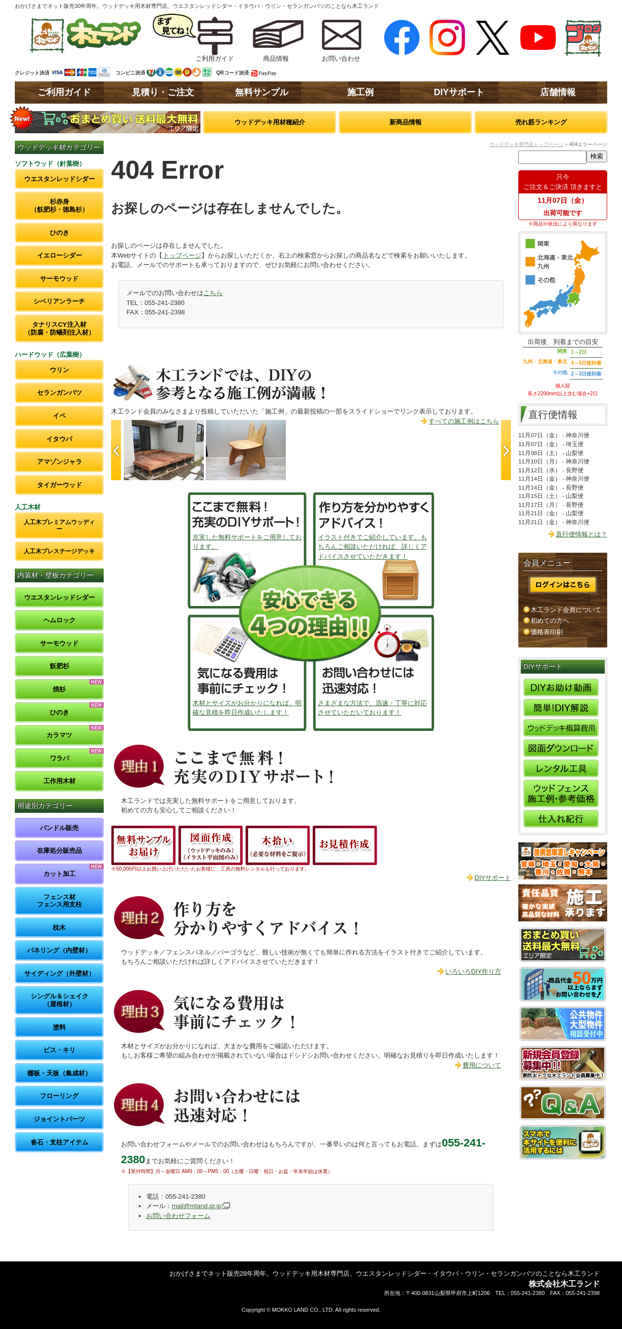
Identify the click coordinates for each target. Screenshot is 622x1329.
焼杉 (59, 689)
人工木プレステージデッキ (59, 551)
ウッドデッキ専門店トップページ (526, 144)
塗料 (59, 1027)
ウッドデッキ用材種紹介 (269, 122)
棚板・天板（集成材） (59, 1073)
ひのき (59, 232)
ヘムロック (59, 620)
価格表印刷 (547, 632)
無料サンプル (261, 92)
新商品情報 (405, 122)
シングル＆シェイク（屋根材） (59, 1000)
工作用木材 (59, 781)
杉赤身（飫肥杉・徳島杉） (59, 205)
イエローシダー (59, 255)
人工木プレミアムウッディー (59, 525)
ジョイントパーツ (59, 1119)
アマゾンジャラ (59, 461)
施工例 (360, 92)
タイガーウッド (59, 485)
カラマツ (59, 735)
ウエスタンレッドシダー (59, 179)
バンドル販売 (59, 828)
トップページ (182, 255)
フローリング (59, 1096)
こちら (213, 293)
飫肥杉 (59, 666)
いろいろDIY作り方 (473, 971)
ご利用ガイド (64, 92)
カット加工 (59, 873)
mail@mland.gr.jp (197, 1206)
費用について (482, 1065)
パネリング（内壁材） (59, 950)
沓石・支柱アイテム (59, 1142)
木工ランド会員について (566, 609)
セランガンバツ (59, 392)
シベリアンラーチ (59, 301)
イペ (59, 415)
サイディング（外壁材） (59, 973)
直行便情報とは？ (581, 534)
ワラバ (59, 758)
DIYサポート (459, 92)
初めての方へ (550, 620)
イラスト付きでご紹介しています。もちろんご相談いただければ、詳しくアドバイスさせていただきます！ (372, 546)
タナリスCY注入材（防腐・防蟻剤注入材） (59, 328)
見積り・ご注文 (163, 92)
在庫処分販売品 (59, 850)
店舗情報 (558, 92)
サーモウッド (59, 278)
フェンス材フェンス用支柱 (59, 901)
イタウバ (59, 439)
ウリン (59, 370)
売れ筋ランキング (541, 122)
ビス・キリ (59, 1050)
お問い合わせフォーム (178, 1215)
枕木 (59, 927)
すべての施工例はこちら (463, 421)
